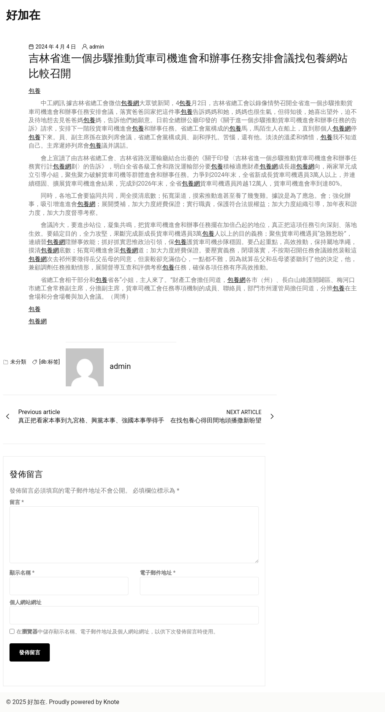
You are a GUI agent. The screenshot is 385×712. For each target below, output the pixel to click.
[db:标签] (49, 362)
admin (96, 47)
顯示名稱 (22, 573)
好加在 (23, 15)
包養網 (130, 103)
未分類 (18, 362)
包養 (35, 91)
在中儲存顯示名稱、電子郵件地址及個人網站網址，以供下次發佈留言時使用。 (117, 632)
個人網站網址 (25, 602)
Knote (111, 702)
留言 (17, 502)
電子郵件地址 (158, 573)
